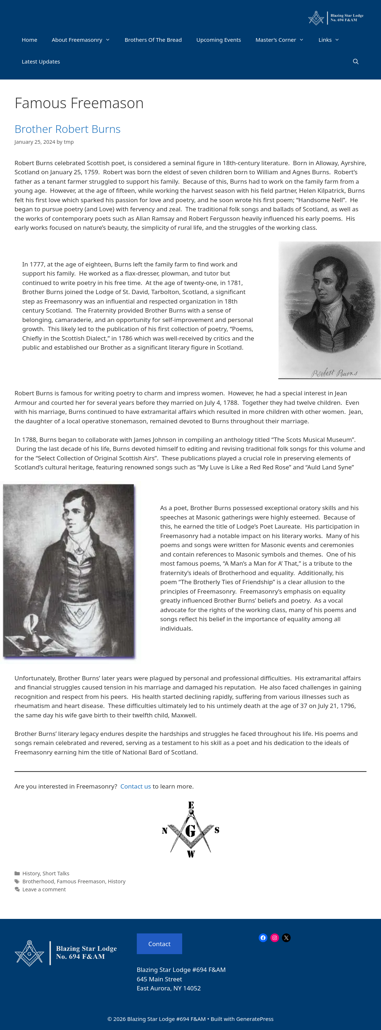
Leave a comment (44, 889)
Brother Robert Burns (68, 128)
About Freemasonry (85, 39)
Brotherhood (38, 881)
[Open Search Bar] (355, 61)
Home (29, 39)
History (31, 873)
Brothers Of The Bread (153, 39)
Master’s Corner (283, 39)
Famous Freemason (81, 881)
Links (333, 39)
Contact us (135, 786)
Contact (159, 944)
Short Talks (55, 873)
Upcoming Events (218, 39)
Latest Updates (41, 61)
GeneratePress (255, 1018)
